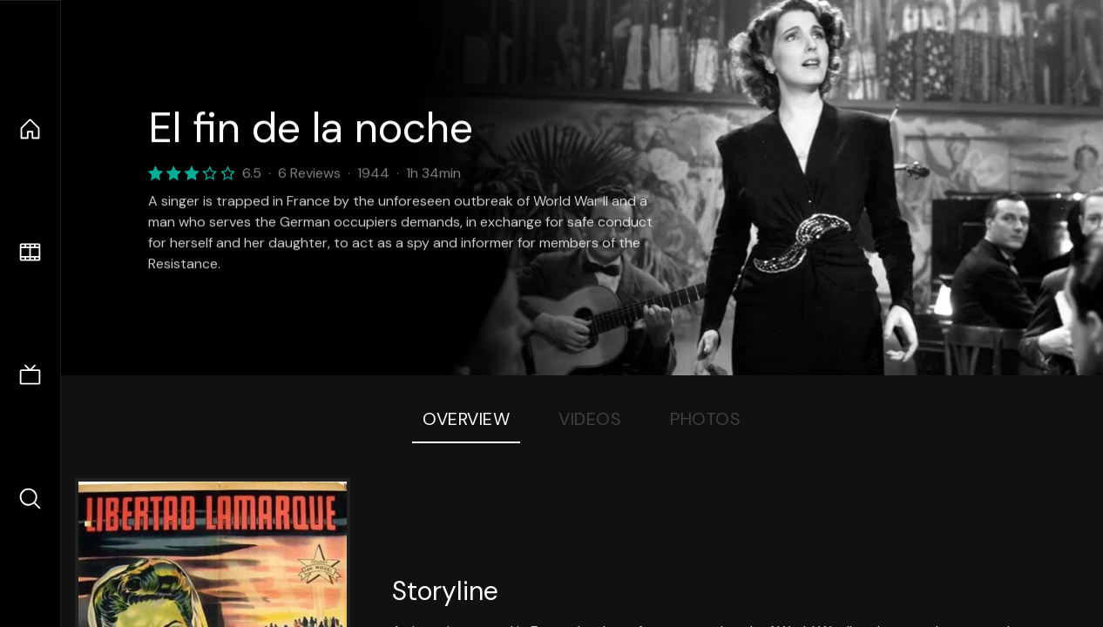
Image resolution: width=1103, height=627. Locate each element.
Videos (589, 419)
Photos (705, 419)
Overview (466, 419)
